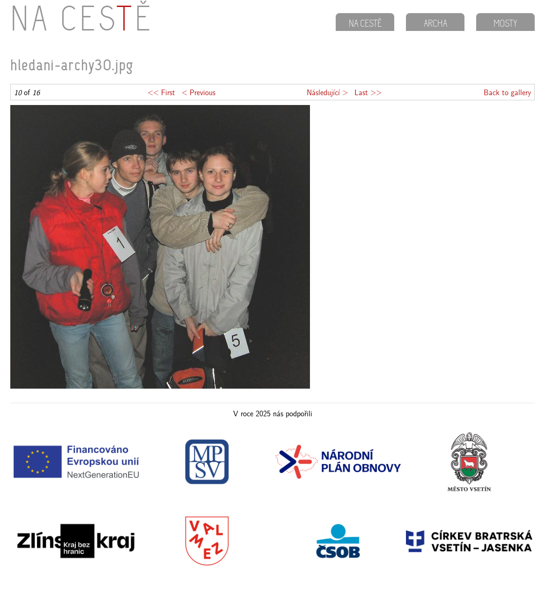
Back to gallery (507, 92)
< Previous (198, 92)
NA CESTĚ (365, 24)
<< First (161, 92)
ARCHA (435, 24)
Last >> (368, 92)
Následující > (327, 92)
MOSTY (505, 24)
